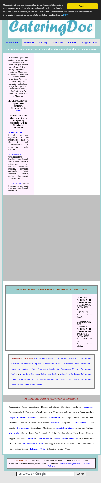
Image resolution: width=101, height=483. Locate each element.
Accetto (82, 6)
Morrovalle (14, 433)
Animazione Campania (31, 364)
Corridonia (54, 417)
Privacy (51, 466)
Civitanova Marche (26, 417)
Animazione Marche (70, 369)
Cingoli (12, 417)
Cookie (87, 463)
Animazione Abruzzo (43, 358)
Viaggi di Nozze (89, 42)
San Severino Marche (32, 443)
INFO (65, 15)
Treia (42, 449)
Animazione (57, 42)
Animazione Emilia (51, 364)
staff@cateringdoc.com (70, 463)
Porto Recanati (44, 438)
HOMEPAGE (12, 42)
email (18, 110)
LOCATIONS (14, 183)
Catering (43, 42)
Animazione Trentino (49, 379)
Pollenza (31, 438)
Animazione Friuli (70, 364)
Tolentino (34, 449)
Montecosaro (23, 428)
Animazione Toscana (28, 379)
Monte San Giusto (65, 428)
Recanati (73, 438)
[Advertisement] (67, 124)
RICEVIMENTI (16, 154)
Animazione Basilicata (67, 358)
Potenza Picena (60, 438)
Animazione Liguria (27, 369)
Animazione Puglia (49, 374)
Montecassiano (79, 422)
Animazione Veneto (33, 384)
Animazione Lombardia (48, 369)
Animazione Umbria (69, 379)
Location (72, 42)
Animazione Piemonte (29, 374)
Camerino (88, 407)
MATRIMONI (15, 132)
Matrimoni (29, 42)
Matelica (55, 422)
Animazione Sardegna (69, 374)
